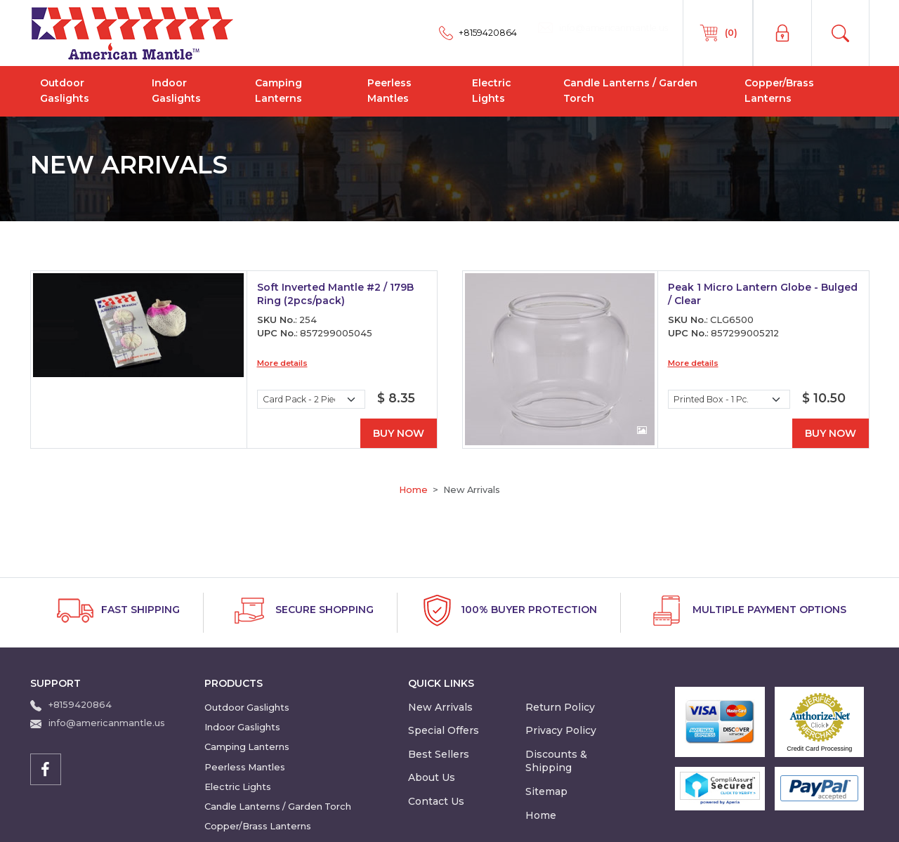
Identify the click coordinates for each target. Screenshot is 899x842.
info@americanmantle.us (106, 723)
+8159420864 (80, 704)
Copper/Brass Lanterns (779, 91)
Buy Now (398, 433)
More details (282, 363)
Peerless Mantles (389, 91)
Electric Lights (491, 91)
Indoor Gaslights (176, 91)
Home (413, 490)
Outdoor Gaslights (64, 91)
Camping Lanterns (278, 91)
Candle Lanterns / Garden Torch (630, 91)
